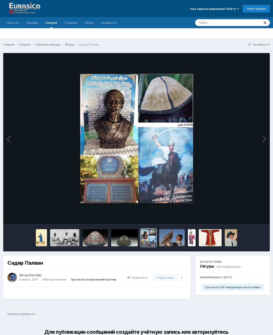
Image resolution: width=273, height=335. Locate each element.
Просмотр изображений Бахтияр (93, 279)
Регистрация (256, 8)
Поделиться (137, 277)
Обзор (88, 22)
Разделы (71, 22)
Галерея (51, 24)
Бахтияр (35, 275)
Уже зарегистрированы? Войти (214, 8)
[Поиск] (219, 22)
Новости (13, 22)
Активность (109, 22)
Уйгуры (207, 266)
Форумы (32, 22)
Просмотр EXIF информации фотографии (233, 287)
